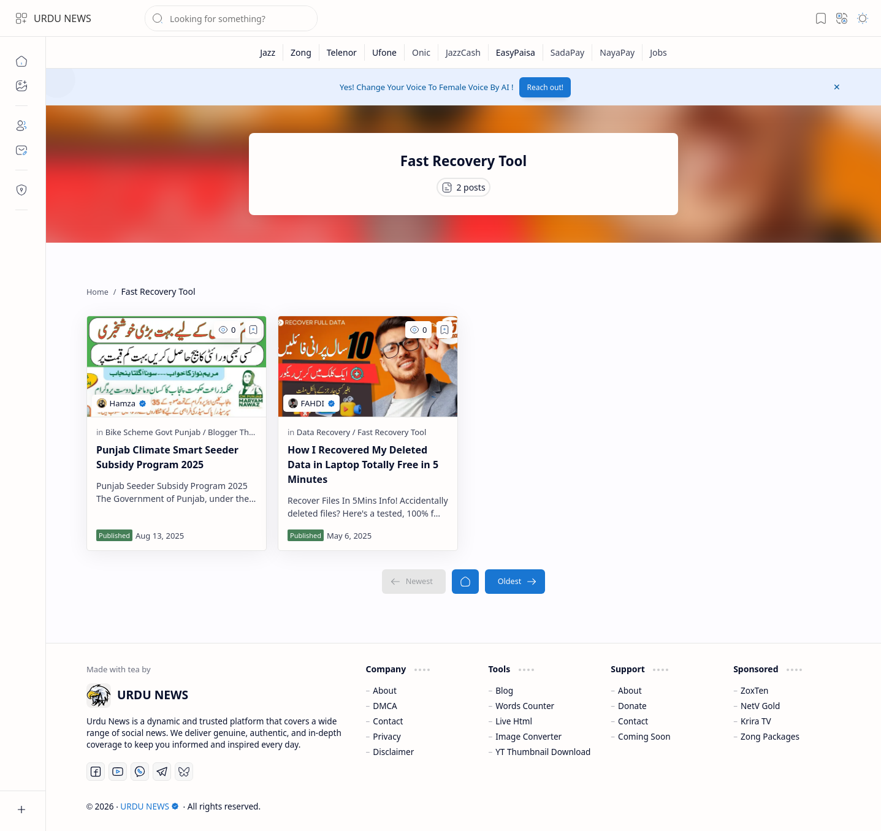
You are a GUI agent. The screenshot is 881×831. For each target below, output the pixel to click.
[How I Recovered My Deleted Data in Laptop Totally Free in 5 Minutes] (367, 366)
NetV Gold (760, 705)
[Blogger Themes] (238, 432)
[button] (21, 18)
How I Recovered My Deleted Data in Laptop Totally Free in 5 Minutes (363, 464)
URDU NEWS (62, 18)
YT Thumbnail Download (542, 751)
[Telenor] (342, 52)
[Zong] (301, 52)
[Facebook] (95, 771)
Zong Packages (770, 736)
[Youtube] (118, 771)
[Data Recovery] (326, 432)
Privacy (386, 736)
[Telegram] (162, 771)
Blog (504, 690)
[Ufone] (385, 52)
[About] (21, 125)
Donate (632, 705)
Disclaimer (393, 751)
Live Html (513, 721)
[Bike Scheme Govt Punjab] (155, 432)
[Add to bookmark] (253, 329)
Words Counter (524, 705)
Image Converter (528, 736)
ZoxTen (755, 690)
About (385, 690)
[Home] (21, 61)
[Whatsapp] (140, 771)
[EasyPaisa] (516, 52)
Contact (388, 721)
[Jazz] (268, 52)
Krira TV (756, 721)
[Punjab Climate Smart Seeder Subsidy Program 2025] (176, 366)
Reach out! (545, 87)
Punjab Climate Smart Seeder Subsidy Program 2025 (167, 457)
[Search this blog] (231, 18)
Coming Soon (644, 736)
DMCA (385, 705)
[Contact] (21, 150)
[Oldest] (515, 581)
